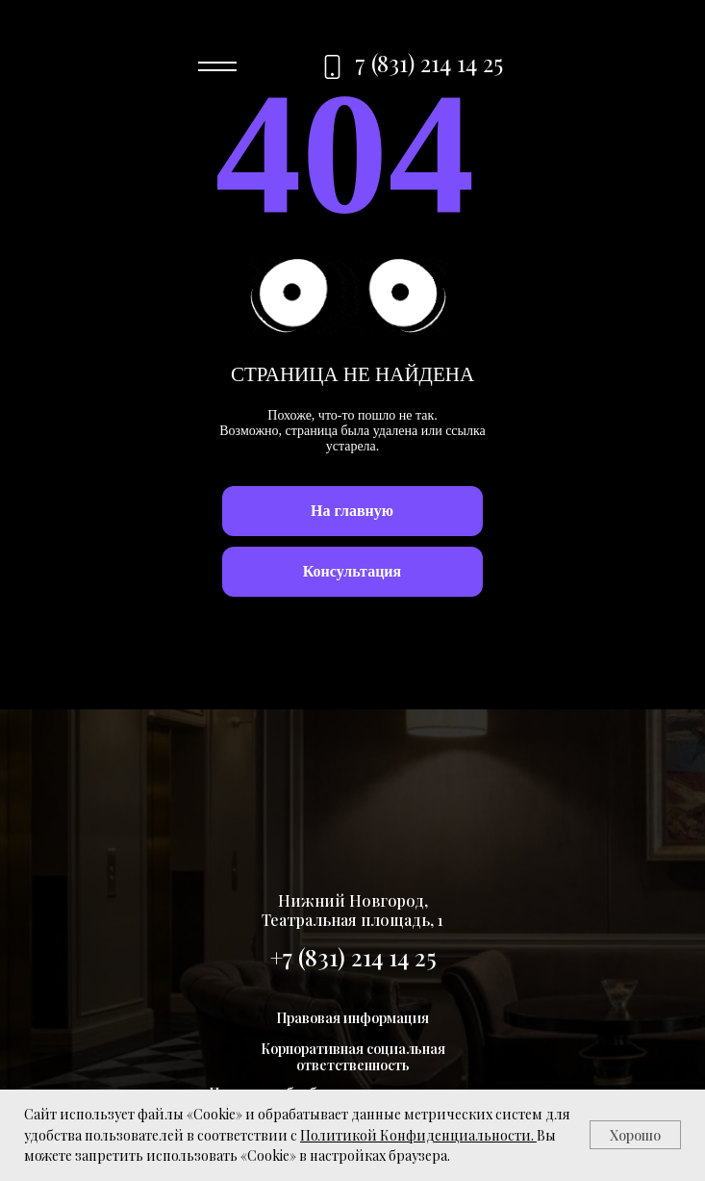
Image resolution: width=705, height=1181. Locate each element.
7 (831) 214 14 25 (429, 62)
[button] (352, 572)
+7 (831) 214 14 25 (353, 956)
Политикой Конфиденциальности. (417, 1135)
